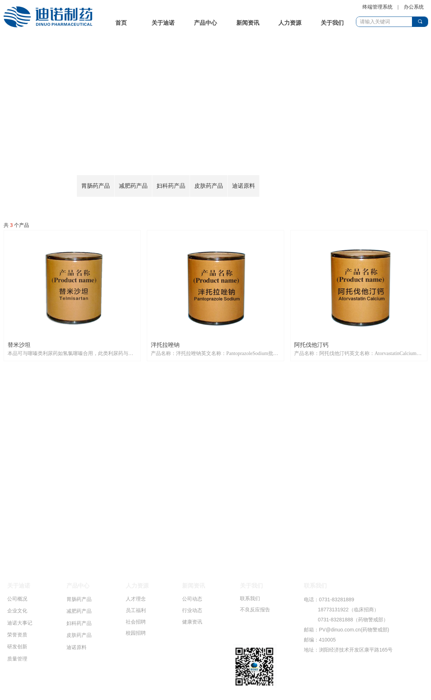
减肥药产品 (133, 186)
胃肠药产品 (95, 186)
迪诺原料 (243, 186)
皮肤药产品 (208, 186)
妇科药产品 (171, 186)
